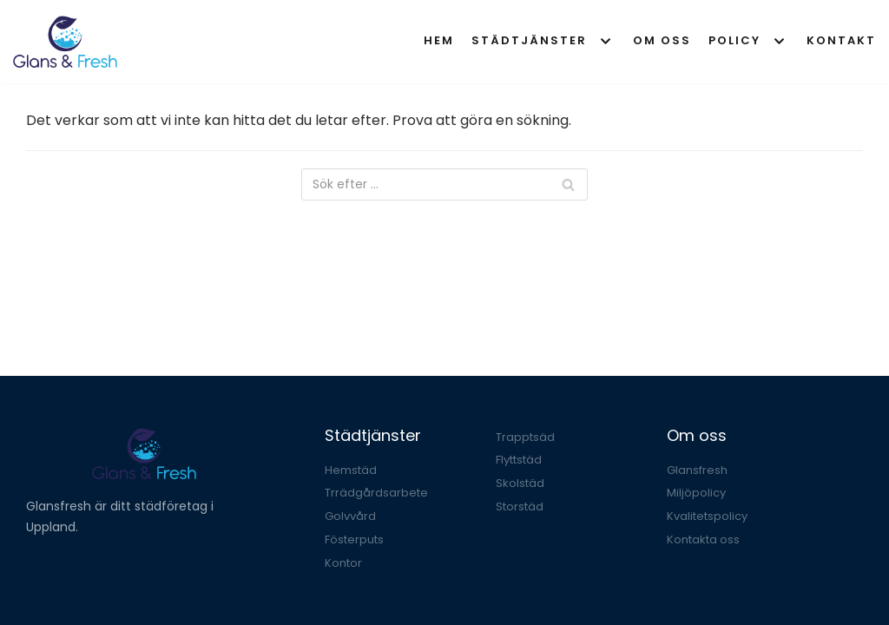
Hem (439, 40)
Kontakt (841, 40)
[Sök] (444, 184)
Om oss (662, 40)
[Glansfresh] (65, 42)
